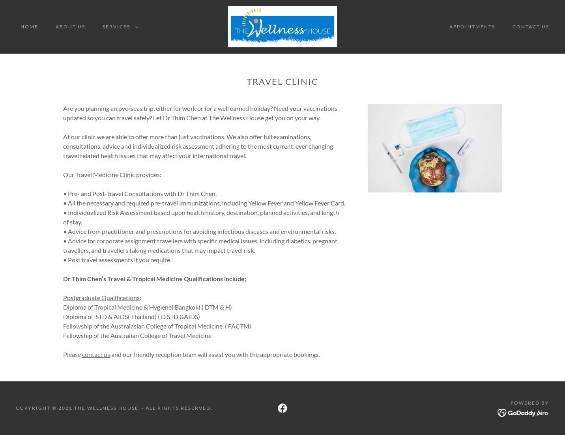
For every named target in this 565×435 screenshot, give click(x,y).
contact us (96, 354)
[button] (119, 27)
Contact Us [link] (531, 27)
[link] (282, 26)
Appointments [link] (472, 27)
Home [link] (29, 27)
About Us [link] (70, 27)
